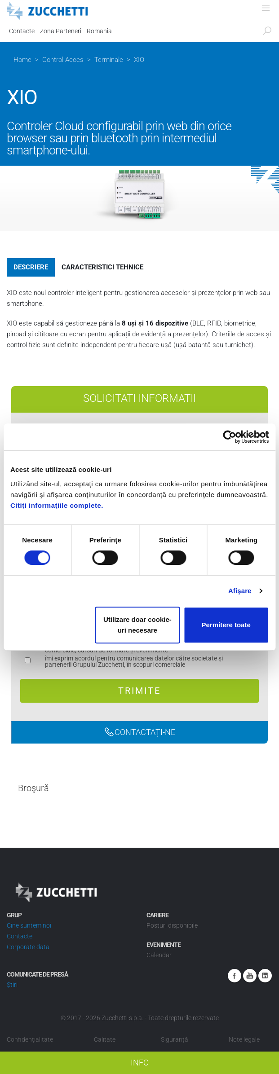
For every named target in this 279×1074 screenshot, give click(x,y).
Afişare (240, 590)
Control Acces (63, 60)
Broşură (33, 788)
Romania (99, 31)
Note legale (244, 1039)
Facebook (234, 975)
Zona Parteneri (60, 31)
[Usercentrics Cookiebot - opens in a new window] (229, 437)
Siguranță (174, 1039)
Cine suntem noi (29, 925)
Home (22, 60)
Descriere (30, 267)
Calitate (104, 1039)
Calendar (159, 955)
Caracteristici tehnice (102, 267)
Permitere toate (226, 625)
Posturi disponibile (172, 925)
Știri (12, 984)
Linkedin (265, 975)
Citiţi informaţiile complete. (56, 505)
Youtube (250, 975)
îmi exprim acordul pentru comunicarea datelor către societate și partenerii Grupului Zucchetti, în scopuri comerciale (134, 662)
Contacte (22, 31)
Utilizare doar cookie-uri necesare (137, 625)
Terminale (108, 60)
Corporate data (28, 947)
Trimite (139, 690)
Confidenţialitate (30, 1039)
